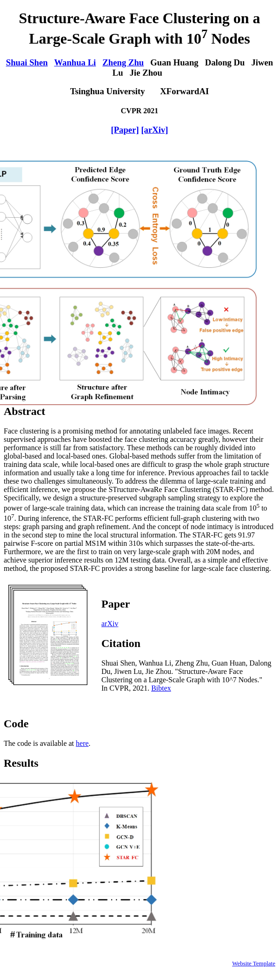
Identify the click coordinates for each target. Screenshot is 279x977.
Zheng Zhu (123, 62)
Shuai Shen (27, 62)
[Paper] (125, 130)
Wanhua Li (75, 62)
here (82, 743)
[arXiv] (154, 130)
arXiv (109, 624)
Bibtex (161, 688)
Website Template (253, 963)
